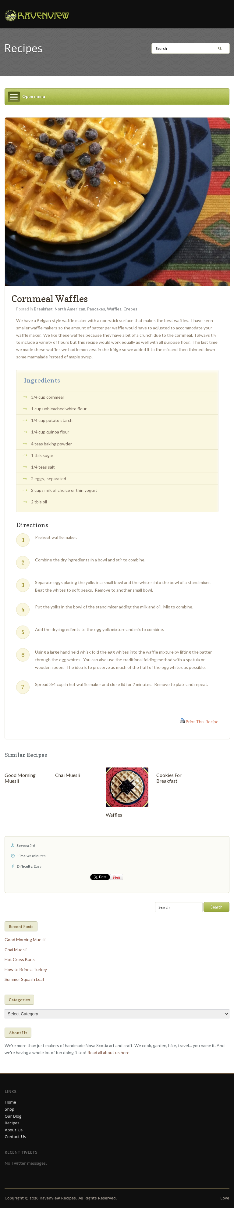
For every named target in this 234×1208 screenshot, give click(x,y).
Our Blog (13, 1116)
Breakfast (43, 309)
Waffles (114, 815)
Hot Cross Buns (20, 959)
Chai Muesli (67, 775)
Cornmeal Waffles (50, 298)
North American (70, 309)
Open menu (33, 96)
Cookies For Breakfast (169, 778)
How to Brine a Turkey (26, 969)
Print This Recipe (202, 721)
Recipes (12, 1123)
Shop (9, 1109)
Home (10, 1102)
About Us (14, 1130)
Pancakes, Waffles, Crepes (112, 309)
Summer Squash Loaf (24, 979)
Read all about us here (108, 1052)
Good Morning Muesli (25, 939)
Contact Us (15, 1137)
